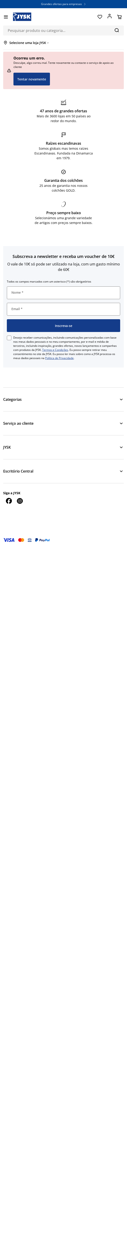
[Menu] (5, 17)
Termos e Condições (55, 350)
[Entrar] (109, 17)
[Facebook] (8, 500)
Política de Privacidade (59, 358)
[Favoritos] (99, 17)
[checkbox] (9, 338)
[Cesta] (119, 17)
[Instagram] (19, 500)
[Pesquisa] (116, 30)
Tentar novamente (31, 79)
